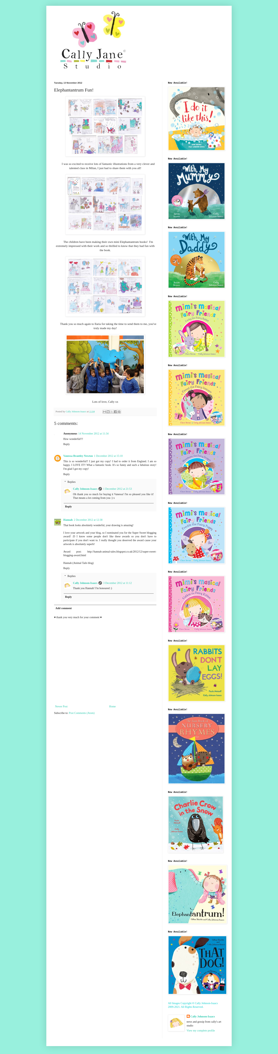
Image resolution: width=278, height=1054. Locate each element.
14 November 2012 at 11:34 (93, 433)
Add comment (63, 608)
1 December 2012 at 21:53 (117, 488)
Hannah (68, 519)
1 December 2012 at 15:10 (108, 455)
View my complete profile (201, 1030)
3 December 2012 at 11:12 (117, 583)
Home (112, 706)
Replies (71, 482)
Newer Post (61, 706)
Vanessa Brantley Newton (78, 455)
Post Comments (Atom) (82, 713)
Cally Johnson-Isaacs (85, 488)
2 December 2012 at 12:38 (88, 519)
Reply (66, 444)
